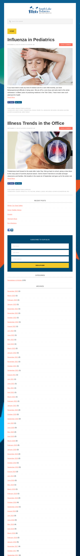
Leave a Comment (66, 44)
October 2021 (11, 366)
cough (34, 110)
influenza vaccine (63, 110)
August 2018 (11, 511)
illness (42, 191)
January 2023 (11, 304)
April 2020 (10, 436)
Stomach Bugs (12, 219)
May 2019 (10, 485)
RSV (68, 191)
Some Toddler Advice (14, 210)
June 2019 (10, 480)
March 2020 (11, 441)
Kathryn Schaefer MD (14, 112)
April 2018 (10, 529)
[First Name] (40, 246)
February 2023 (12, 300)
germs (38, 191)
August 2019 (11, 471)
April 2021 (10, 392)
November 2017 (12, 546)
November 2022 (12, 313)
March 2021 (11, 397)
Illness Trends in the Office (35, 123)
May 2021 (10, 388)
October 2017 (11, 551)
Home (12, 31)
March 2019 (11, 489)
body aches (19, 110)
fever (38, 110)
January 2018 (11, 542)
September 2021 (12, 370)
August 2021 (11, 375)
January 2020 (11, 449)
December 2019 (12, 454)
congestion (27, 110)
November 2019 (12, 458)
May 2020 (10, 432)
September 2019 (12, 467)
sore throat (26, 112)
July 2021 (10, 379)
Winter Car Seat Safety (15, 205)
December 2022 (12, 309)
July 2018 (10, 515)
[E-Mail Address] (40, 259)
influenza (54, 110)
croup (23, 191)
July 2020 (10, 423)
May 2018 (10, 524)
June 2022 (10, 335)
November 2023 (12, 291)
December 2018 (12, 498)
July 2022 (10, 331)
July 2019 (10, 476)
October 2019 (11, 463)
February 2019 (12, 493)
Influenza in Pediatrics (31, 39)
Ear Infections (12, 223)
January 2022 (11, 353)
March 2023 (11, 295)
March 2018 (11, 533)
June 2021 (10, 383)
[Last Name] (40, 252)
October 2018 (11, 502)
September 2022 (12, 322)
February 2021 (12, 401)
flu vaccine (31, 191)
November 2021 (12, 361)
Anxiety (9, 214)
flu (42, 110)
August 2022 (11, 326)
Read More (11, 97)
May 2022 (10, 339)
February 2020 (12, 445)
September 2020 (12, 419)
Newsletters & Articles (23, 108)
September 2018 (12, 507)
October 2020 (11, 414)
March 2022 (11, 348)
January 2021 (11, 405)
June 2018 (10, 520)
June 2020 (10, 427)
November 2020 (12, 410)
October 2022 (11, 317)
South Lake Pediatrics (40, 10)
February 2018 (12, 537)
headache (47, 110)
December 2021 (12, 357)
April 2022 (10, 344)
